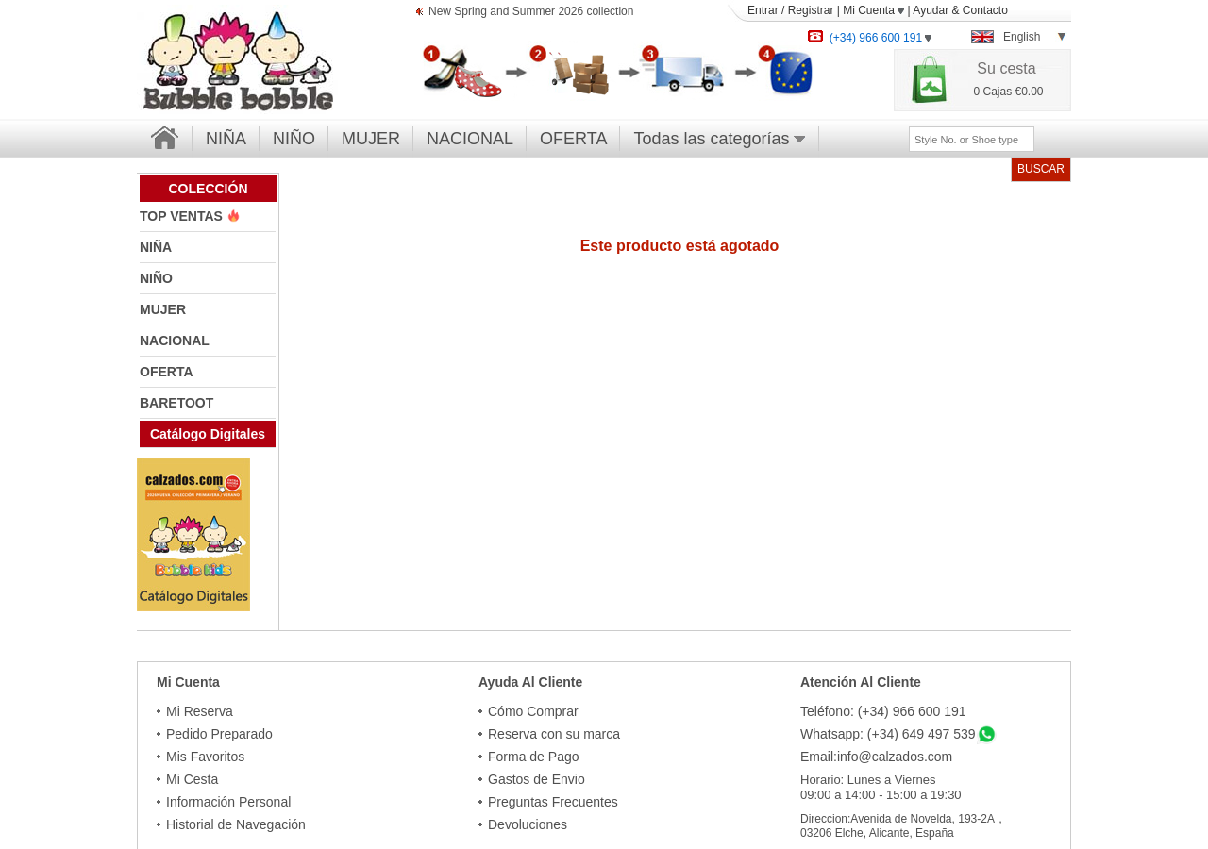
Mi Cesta (192, 779)
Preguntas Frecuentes (553, 801)
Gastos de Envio (536, 779)
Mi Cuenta (873, 10)
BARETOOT (176, 402)
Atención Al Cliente (860, 682)
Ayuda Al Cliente (530, 682)
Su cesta (1006, 68)
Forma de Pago (533, 756)
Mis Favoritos (205, 756)
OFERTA (573, 138)
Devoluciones (527, 824)
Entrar (763, 10)
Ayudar (930, 10)
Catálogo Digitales (207, 433)
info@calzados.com (894, 756)
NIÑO (294, 138)
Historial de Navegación (236, 824)
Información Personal (228, 801)
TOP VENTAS (183, 216)
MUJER (371, 138)
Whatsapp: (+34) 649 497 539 (888, 733)
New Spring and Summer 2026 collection (530, 13)
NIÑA (226, 138)
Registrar (811, 10)
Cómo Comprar (533, 711)
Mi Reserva (199, 711)
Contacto (985, 10)
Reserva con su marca (554, 733)
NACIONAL (470, 138)
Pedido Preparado (219, 733)
